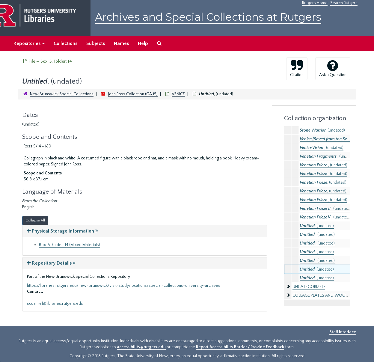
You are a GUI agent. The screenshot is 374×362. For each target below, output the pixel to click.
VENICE (178, 94)
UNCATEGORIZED (308, 286)
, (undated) (322, 130)
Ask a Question (332, 68)
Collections (65, 43)
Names (121, 43)
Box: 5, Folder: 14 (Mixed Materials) (69, 244)
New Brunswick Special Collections (62, 94)
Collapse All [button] (35, 220)
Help (143, 43)
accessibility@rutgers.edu (141, 347)
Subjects (95, 43)
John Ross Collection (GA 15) (133, 94)
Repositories (29, 43)
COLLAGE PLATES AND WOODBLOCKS (328, 295)
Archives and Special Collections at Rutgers (208, 16)
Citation (297, 68)
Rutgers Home (315, 3)
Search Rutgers (344, 3)
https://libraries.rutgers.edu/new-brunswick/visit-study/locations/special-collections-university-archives (123, 285)
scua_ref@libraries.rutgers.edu (55, 303)
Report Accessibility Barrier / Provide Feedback (240, 347)
